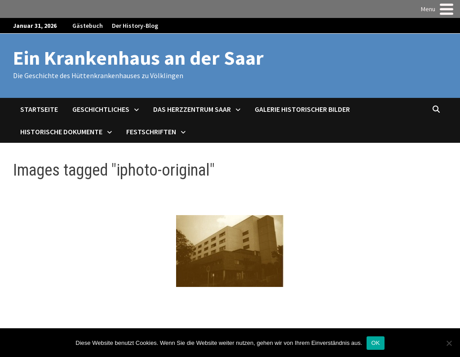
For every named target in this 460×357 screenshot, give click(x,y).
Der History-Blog (135, 26)
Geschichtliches (100, 109)
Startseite (39, 109)
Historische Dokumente (61, 131)
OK (375, 342)
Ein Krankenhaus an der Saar (138, 57)
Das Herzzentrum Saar (192, 109)
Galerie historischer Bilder (302, 109)
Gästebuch (87, 26)
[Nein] (448, 343)
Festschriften (151, 131)
